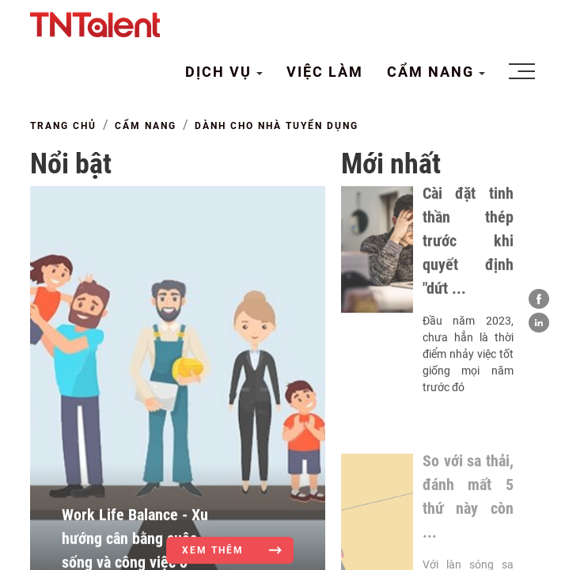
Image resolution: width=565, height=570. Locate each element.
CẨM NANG (433, 71)
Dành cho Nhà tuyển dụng (276, 125)
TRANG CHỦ (63, 125)
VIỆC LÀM (324, 71)
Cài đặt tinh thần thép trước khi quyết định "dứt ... (468, 249)
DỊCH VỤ (220, 71)
